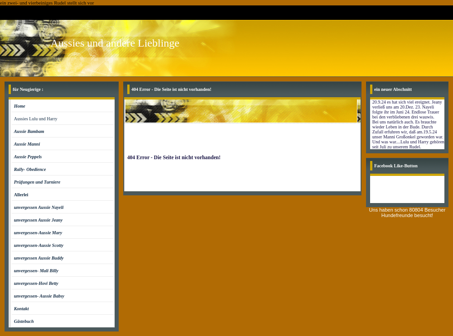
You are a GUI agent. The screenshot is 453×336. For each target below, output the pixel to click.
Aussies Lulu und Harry (36, 118)
